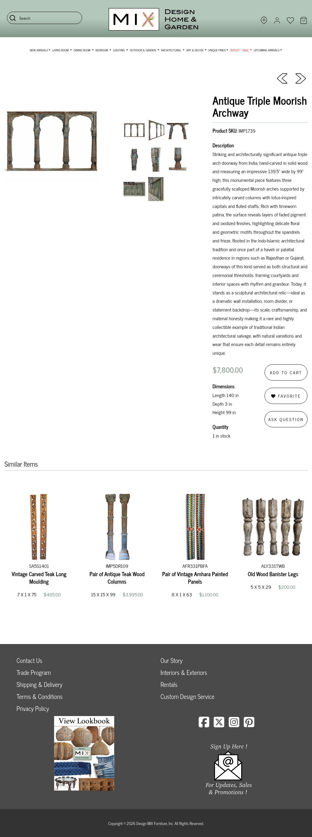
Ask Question (286, 419)
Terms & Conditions (40, 696)
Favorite (286, 395)
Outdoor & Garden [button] (143, 50)
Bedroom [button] (102, 50)
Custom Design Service (187, 696)
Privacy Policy (33, 708)
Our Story (171, 660)
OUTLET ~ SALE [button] (239, 50)
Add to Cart (286, 372)
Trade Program (34, 672)
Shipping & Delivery (39, 684)
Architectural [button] (171, 50)
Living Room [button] (60, 50)
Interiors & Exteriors (184, 672)
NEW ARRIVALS (39, 50)
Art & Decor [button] (195, 50)
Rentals (169, 684)
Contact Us (29, 660)
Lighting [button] (119, 50)
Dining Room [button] (82, 50)
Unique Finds (217, 50)
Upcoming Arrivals (267, 50)
